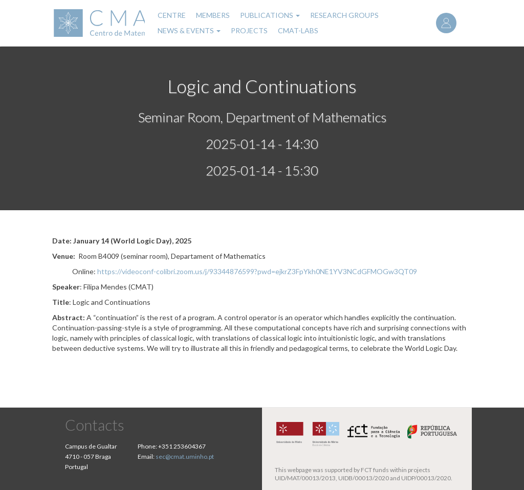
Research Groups (344, 15)
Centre (172, 15)
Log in (446, 23)
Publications (270, 15)
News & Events (189, 30)
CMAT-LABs (298, 30)
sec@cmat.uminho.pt (185, 456)
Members (213, 15)
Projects (249, 30)
